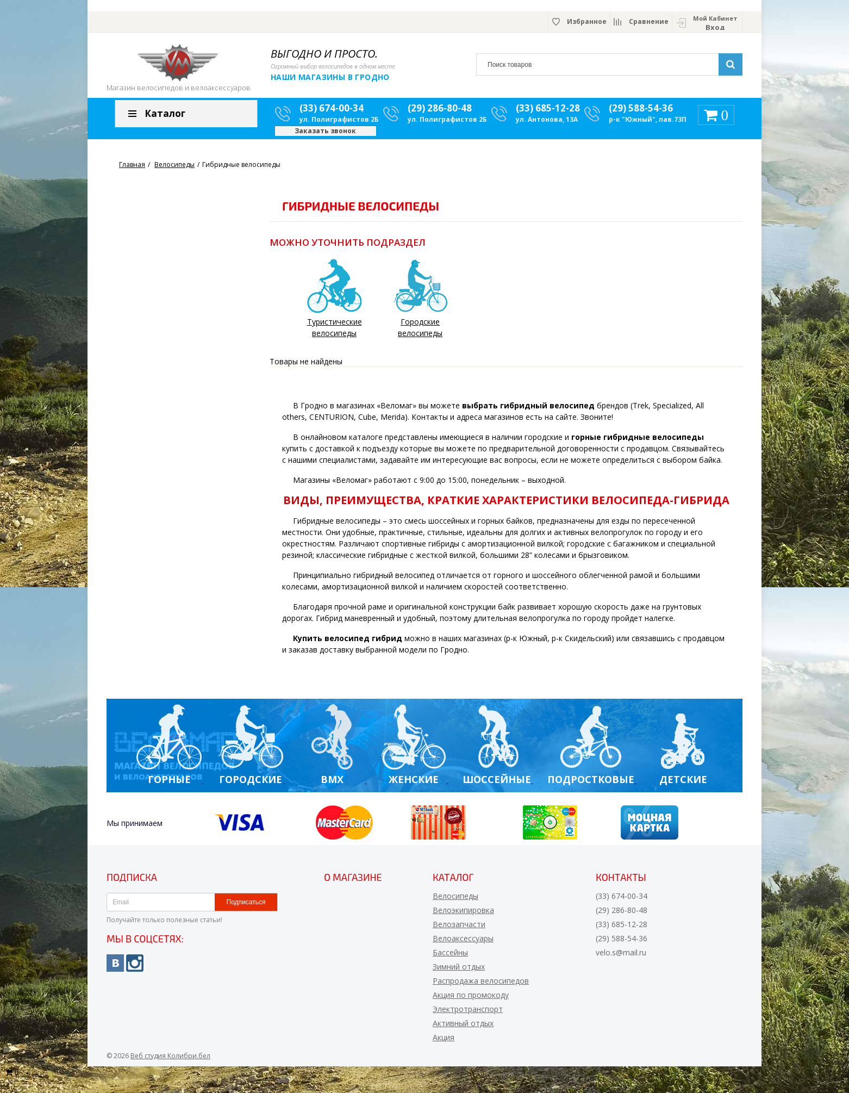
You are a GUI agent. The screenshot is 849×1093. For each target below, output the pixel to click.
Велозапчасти (459, 927)
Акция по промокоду (471, 998)
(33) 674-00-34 (331, 111)
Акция (443, 1040)
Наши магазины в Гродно (330, 77)
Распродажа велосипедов (481, 984)
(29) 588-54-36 (641, 111)
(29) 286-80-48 (440, 111)
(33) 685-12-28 (548, 111)
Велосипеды (455, 899)
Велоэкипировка (463, 913)
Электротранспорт (468, 1012)
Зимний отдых (459, 970)
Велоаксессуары (463, 941)
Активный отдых (463, 1026)
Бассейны (450, 956)
